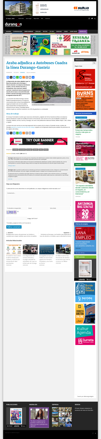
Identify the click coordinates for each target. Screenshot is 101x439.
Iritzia (45, 32)
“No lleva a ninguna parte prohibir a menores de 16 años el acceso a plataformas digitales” (38, 423)
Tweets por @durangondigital (85, 396)
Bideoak (59, 32)
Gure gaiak (73, 32)
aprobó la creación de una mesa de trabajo (22, 127)
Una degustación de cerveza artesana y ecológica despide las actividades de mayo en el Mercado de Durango (30, 259)
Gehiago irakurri (11, 165)
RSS (42, 18)
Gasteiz (36, 149)
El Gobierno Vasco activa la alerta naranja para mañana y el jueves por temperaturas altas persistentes (13, 259)
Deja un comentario (31, 72)
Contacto (47, 18)
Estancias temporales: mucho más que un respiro (84, 132)
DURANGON (9, 72)
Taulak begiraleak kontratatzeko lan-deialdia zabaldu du (84, 244)
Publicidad (21, 18)
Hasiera (8, 32)
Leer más (10, 179)
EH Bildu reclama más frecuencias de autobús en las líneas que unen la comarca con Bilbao (63, 258)
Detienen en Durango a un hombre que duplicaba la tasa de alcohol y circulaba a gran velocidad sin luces (55, 234)
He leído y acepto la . (19, 223)
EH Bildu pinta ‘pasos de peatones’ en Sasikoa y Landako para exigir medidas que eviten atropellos (22, 234)
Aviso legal (28, 18)
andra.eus (82, 32)
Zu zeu (52, 32)
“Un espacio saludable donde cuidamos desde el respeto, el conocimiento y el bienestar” (84, 190)
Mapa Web (36, 18)
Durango (22, 72)
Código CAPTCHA (32, 218)
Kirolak (38, 32)
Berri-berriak (28, 32)
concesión (22, 149)
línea (41, 149)
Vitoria (46, 149)
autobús (15, 149)
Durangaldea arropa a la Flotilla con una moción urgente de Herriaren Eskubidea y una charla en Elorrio (46, 259)
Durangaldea (17, 32)
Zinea (66, 32)
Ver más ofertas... (80, 253)
